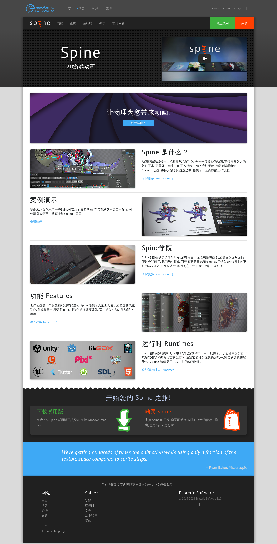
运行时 (87, 23)
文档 (88, 512)
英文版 (137, 486)
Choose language (54, 532)
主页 (68, 9)
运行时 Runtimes (168, 345)
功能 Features (51, 297)
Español (226, 8)
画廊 (73, 23)
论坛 (95, 9)
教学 (102, 23)
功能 (60, 23)
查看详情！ (138, 124)
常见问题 (118, 23)
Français (238, 8)
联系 (109, 9)
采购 (244, 23)
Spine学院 (157, 249)
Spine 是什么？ (165, 153)
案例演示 (44, 201)
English (215, 8)
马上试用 (222, 23)
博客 (45, 507)
